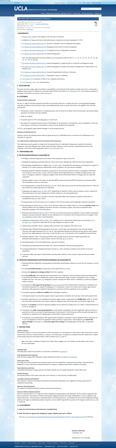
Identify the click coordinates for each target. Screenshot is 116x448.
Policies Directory (87, 13)
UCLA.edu (16, 2)
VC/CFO (24, 443)
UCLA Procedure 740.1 (29, 82)
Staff (84, 3)
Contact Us (97, 13)
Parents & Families (96, 3)
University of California (52, 443)
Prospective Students (60, 3)
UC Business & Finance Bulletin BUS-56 (34, 66)
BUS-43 (51, 165)
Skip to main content (5, 0)
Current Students (71, 3)
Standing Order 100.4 (28, 36)
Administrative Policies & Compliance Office (58, 13)
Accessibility (72, 443)
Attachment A (37, 93)
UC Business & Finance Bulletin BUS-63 (34, 72)
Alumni (88, 3)
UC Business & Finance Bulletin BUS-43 (34, 53)
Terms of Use (63, 443)
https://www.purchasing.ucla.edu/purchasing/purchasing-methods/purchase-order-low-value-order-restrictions (53, 417)
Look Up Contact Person (42, 24)
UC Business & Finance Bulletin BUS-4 (34, 43)
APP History (30, 29)
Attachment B (48, 93)
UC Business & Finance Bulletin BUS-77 (34, 75)
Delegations (76, 13)
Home (42, 13)
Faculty (79, 3)
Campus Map (42, 443)
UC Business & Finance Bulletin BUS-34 (34, 50)
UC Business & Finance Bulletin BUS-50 (34, 63)
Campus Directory (32, 443)
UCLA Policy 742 (27, 79)
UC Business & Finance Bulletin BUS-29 (34, 47)
